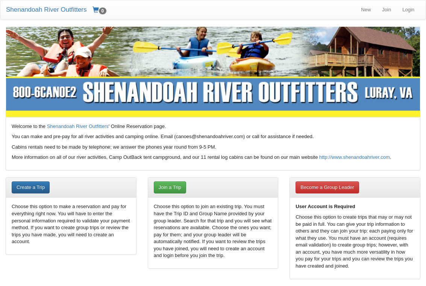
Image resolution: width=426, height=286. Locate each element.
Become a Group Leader (327, 187)
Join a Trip (170, 187)
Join (386, 9)
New (366, 9)
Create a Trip (31, 187)
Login (408, 9)
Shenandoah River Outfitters (46, 9)
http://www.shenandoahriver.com (354, 157)
